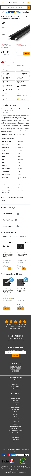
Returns (15, 411)
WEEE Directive (15, 437)
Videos (15, 444)
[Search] (28, 7)
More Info (6, 308)
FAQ (15, 435)
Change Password (15, 398)
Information (15, 424)
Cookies (15, 416)
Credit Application (15, 407)
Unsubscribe (15, 409)
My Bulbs (15, 405)
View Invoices (15, 402)
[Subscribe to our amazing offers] (15, 352)
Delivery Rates (15, 384)
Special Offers (15, 439)
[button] (28, 256)
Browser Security (15, 419)
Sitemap (15, 391)
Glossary (15, 442)
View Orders (15, 400)
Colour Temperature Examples (15, 430)
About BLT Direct (15, 382)
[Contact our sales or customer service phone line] (23, 2)
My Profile (15, 396)
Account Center (15, 394)
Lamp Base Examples (15, 426)
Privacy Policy (15, 421)
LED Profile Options (15, 428)
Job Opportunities (15, 388)
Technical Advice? (8, 232)
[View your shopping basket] (28, 2)
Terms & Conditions (15, 386)
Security (15, 414)
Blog (15, 379)
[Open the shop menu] (3, 2)
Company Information (15, 377)
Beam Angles (15, 433)
